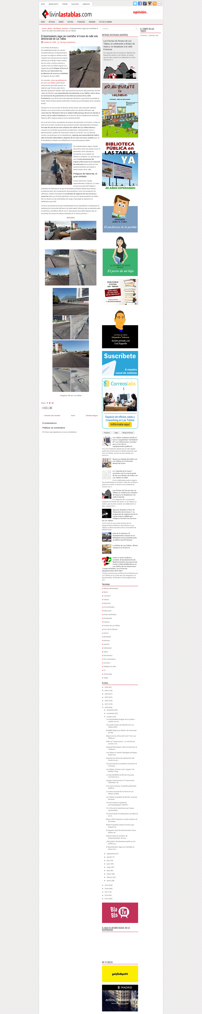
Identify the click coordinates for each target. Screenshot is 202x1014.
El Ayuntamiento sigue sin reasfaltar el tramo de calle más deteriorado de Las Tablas (69, 37)
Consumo (92, 22)
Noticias (52, 22)
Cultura (70, 22)
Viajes (106, 678)
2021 (106, 704)
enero (109, 881)
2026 (106, 687)
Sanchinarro (108, 655)
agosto (109, 857)
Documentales (109, 607)
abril (108, 871)
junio (108, 864)
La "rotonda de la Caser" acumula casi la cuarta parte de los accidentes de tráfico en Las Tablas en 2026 (125, 474)
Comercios (86, 4)
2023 (106, 697)
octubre (109, 717)
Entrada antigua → (93, 415)
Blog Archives (128, 433)
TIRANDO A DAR (110, 667)
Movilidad (57, 28)
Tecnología (81, 22)
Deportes (107, 603)
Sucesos (107, 663)
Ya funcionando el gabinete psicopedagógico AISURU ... (117, 804)
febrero (109, 877)
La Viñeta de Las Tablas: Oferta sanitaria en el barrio (125, 547)
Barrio (61, 22)
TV (105, 670)
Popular (107, 433)
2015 (106, 899)
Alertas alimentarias (111, 588)
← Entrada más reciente (51, 415)
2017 (106, 892)
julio (108, 860)
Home (44, 28)
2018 (106, 889)
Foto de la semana (105, 22)
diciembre (110, 710)
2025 (106, 691)
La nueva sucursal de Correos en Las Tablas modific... (119, 793)
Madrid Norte (53, 4)
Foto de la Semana (110, 629)
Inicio (43, 4)
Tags (116, 433)
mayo (109, 867)
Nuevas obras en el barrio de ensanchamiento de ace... (116, 837)
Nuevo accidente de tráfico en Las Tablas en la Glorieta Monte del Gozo (125, 461)
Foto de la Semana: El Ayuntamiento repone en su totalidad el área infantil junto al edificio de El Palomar (125, 536)
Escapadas (108, 618)
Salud (106, 652)
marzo (109, 874)
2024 (106, 694)
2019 (106, 885)
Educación (75, 4)
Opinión (65, 4)
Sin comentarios (110, 659)
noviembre (111, 713)
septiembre (111, 854)
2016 (106, 895)
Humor (106, 633)
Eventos (107, 622)
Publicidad (107, 648)
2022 (106, 701)
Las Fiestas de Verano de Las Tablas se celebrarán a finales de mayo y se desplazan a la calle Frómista (125, 493)
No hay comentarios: (68, 42)
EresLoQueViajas (110, 614)
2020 (106, 707)
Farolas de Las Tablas (112, 626)
